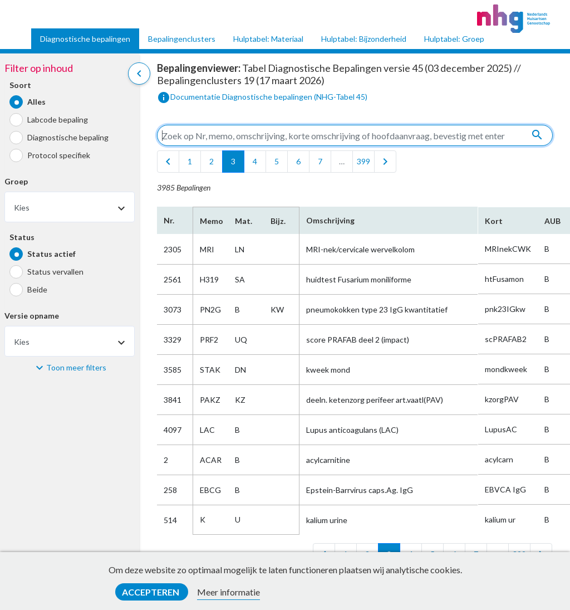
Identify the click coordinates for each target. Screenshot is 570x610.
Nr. (169, 220)
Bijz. (278, 221)
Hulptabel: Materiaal (268, 38)
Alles (36, 101)
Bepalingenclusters (181, 38)
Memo (211, 221)
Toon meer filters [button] (76, 367)
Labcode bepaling (57, 119)
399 (363, 161)
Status (22, 237)
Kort (494, 221)
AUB (552, 221)
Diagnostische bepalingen (85, 38)
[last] (385, 161)
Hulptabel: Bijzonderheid (363, 38)
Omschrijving (330, 220)
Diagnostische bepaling (68, 137)
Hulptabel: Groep (454, 38)
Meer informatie (228, 592)
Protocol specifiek (58, 155)
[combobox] (69, 207)
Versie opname (31, 315)
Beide (37, 289)
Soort (20, 85)
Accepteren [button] (151, 592)
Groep (16, 181)
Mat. (243, 221)
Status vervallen (55, 271)
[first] (168, 161)
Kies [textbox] (22, 207)
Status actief (51, 253)
